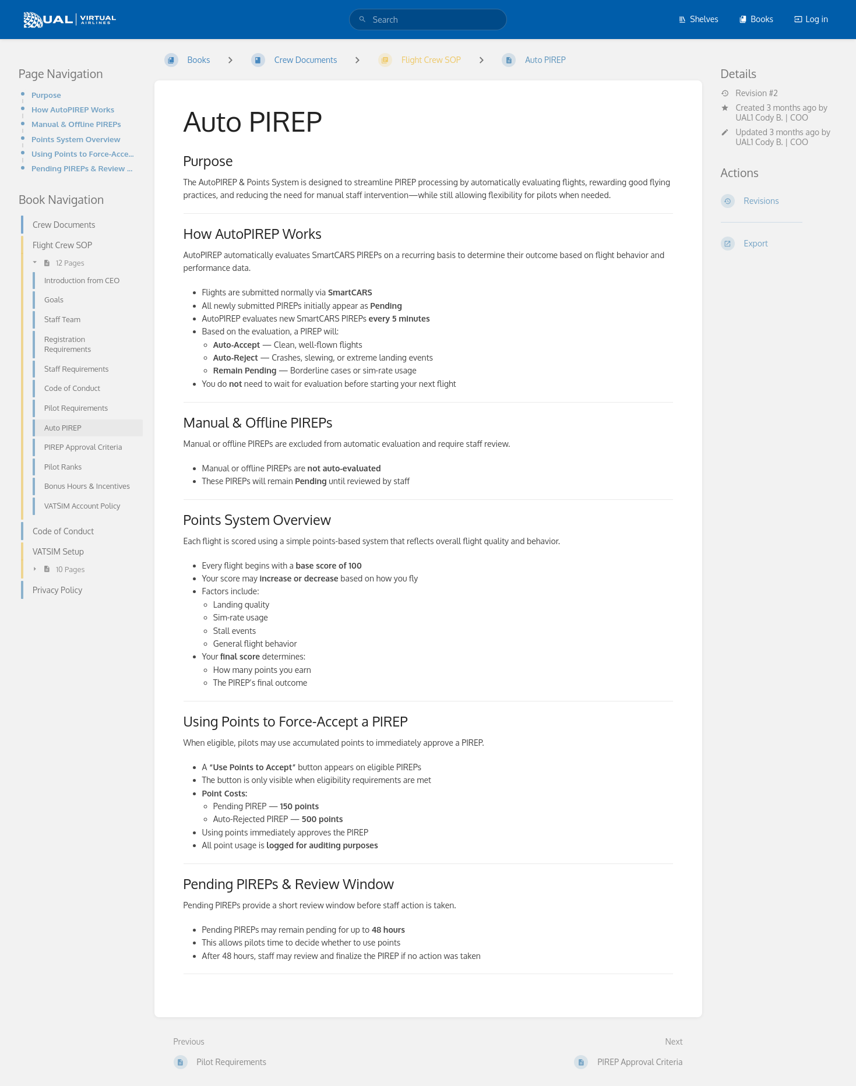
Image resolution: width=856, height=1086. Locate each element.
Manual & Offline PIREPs (76, 124)
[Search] (362, 19)
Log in (811, 19)
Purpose (46, 95)
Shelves (698, 19)
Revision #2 (749, 93)
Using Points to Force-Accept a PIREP (83, 153)
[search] (428, 19)
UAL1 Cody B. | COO (772, 117)
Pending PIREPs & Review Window (83, 168)
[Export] (779, 244)
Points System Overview (76, 139)
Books (756, 19)
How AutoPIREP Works (72, 109)
